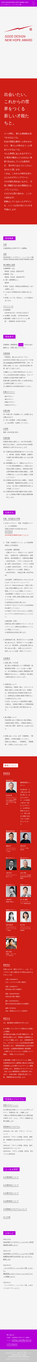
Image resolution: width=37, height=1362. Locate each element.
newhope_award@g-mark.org (21, 1340)
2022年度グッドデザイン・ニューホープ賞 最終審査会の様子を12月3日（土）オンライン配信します (18, 1256)
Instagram (12, 1344)
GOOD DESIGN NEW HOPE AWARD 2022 (16, 3)
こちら (21, 344)
